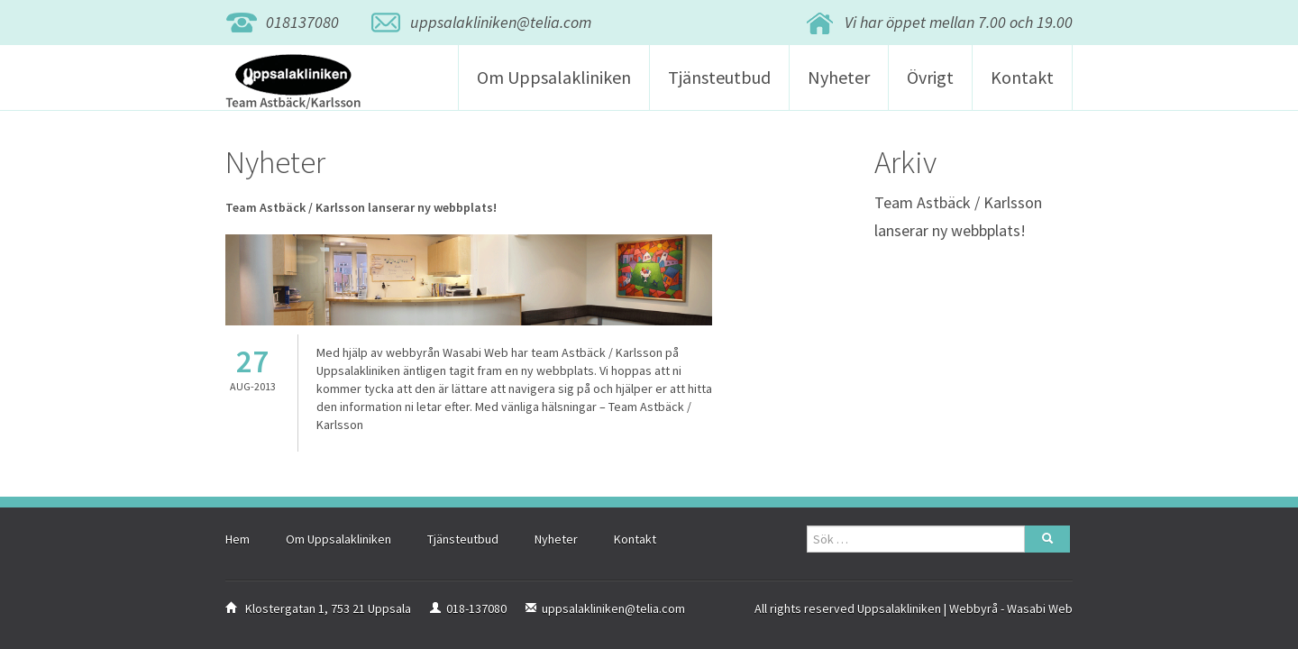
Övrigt (930, 77)
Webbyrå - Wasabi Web (1011, 608)
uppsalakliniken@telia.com (613, 608)
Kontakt (1022, 77)
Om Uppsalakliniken (554, 77)
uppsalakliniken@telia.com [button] (500, 22)
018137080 (302, 22)
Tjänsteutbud (719, 77)
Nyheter (839, 77)
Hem (237, 539)
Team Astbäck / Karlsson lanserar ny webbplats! (361, 207)
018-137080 (476, 608)
